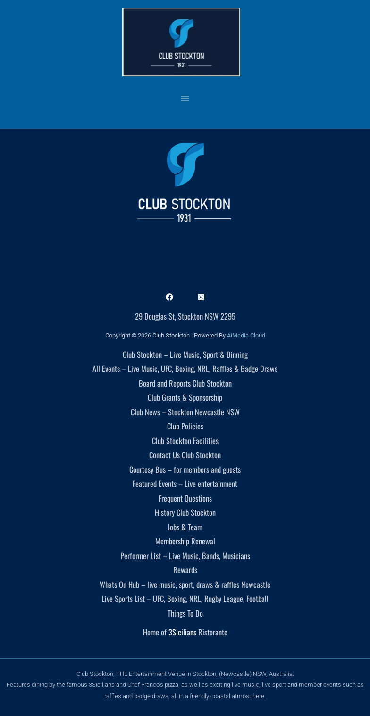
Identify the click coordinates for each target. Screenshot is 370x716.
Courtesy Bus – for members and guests (185, 469)
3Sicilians (182, 632)
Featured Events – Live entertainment (185, 483)
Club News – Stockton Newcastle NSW (185, 412)
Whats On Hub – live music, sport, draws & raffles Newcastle (185, 584)
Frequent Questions (185, 498)
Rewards (185, 570)
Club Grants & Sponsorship (185, 397)
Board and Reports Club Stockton (185, 383)
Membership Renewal (185, 541)
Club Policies (185, 426)
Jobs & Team (185, 527)
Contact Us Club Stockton (185, 455)
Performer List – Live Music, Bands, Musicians (185, 555)
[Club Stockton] (181, 42)
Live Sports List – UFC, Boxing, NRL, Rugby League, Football (185, 598)
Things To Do (185, 613)
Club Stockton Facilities (185, 440)
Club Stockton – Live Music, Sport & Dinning (185, 354)
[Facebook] (169, 297)
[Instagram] (201, 297)
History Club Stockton (185, 512)
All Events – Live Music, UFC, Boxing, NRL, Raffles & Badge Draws (185, 368)
